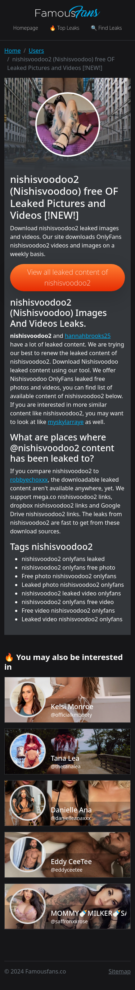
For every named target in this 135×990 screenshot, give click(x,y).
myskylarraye (66, 422)
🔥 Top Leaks (64, 27)
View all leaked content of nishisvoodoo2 (67, 277)
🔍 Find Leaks (106, 27)
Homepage (25, 27)
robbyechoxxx (29, 480)
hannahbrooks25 (88, 336)
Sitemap (120, 971)
